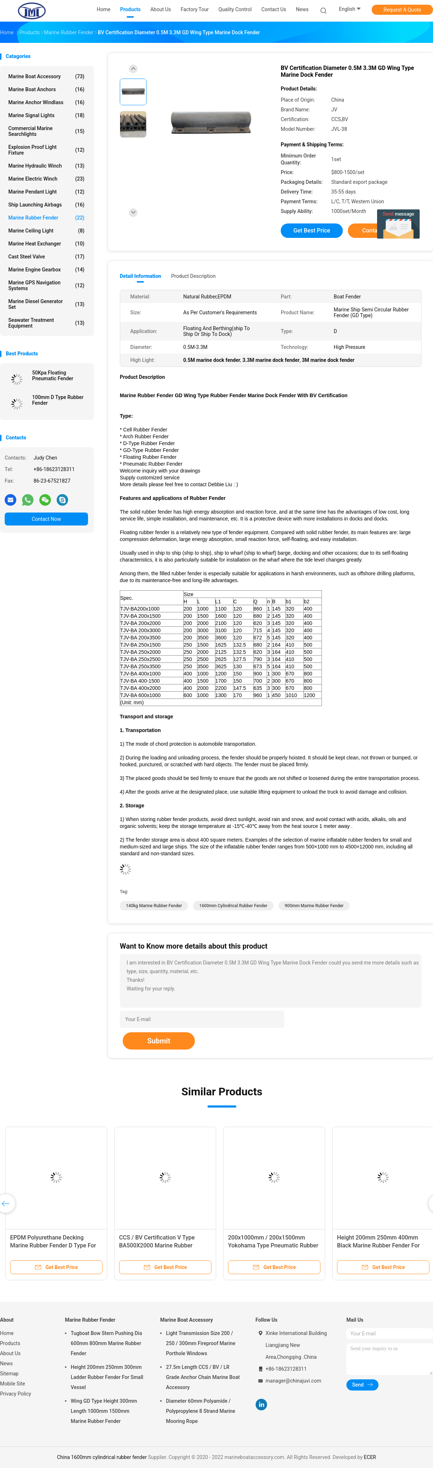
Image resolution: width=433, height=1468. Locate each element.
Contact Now (46, 519)
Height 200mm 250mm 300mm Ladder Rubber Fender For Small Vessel (107, 1377)
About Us (10, 1353)
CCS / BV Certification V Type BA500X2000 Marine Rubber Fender (157, 1245)
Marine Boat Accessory (46, 76)
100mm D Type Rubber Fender (58, 400)
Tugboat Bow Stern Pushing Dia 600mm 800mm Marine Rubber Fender (106, 1343)
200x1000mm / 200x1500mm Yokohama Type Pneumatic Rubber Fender (273, 1245)
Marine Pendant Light (46, 191)
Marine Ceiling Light (46, 230)
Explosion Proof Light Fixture (46, 150)
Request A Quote (402, 10)
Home (7, 1333)
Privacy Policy (15, 1394)
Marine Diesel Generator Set (46, 304)
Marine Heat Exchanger (46, 243)
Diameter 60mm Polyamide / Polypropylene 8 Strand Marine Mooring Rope (200, 1411)
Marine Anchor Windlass (46, 102)
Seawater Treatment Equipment (46, 323)
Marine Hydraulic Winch (46, 165)
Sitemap (9, 1373)
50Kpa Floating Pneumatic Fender (52, 375)
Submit (158, 1041)
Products (10, 1343)
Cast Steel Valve (46, 256)
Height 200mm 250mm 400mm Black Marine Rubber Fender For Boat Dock (378, 1245)
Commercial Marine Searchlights (46, 131)
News (6, 1363)
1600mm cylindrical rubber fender (233, 905)
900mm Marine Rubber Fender (314, 905)
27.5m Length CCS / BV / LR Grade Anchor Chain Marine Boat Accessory (203, 1377)
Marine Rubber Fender (46, 217)
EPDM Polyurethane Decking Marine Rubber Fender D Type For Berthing (53, 1245)
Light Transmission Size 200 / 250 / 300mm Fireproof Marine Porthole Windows (200, 1343)
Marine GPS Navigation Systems (46, 285)
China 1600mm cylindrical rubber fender (102, 1457)
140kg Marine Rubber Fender (154, 905)
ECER (370, 1457)
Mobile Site (12, 1384)
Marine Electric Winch (46, 178)
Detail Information (140, 276)
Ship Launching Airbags (46, 204)
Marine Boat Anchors (46, 89)
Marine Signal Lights (46, 115)
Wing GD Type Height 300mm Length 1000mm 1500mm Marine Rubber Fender (104, 1411)
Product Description (193, 276)
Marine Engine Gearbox (46, 269)
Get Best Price (311, 230)
